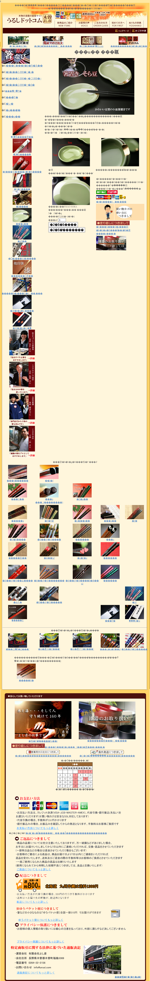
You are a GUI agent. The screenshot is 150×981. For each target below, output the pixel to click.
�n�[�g (82, 556)
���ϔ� (110, 619)
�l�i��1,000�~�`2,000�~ (24, 78)
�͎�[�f (49, 479)
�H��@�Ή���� (49, 538)
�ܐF (134, 601)
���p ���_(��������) (49, 499)
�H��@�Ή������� (49, 579)
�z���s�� (82, 519)
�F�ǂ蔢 (49, 519)
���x (110, 538)
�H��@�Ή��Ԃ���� (17, 579)
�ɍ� (134, 519)
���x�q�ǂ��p (110, 648)
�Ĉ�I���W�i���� (22, 257)
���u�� (22, 222)
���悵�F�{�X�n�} (128, 977)
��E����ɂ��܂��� (111, 201)
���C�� (17, 497)
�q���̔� (13, 110)
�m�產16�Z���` (49, 647)
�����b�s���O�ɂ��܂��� (22, 292)
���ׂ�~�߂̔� (13, 91)
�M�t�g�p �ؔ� (22, 326)
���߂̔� (12, 97)
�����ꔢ (17, 619)
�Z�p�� (82, 497)
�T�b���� (17, 538)
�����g (17, 521)
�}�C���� (22, 187)
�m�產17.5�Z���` (82, 647)
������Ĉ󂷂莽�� (22, 274)
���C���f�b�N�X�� (24, 65)
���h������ (17, 479)
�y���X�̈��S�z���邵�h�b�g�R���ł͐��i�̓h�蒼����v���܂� (113, 229)
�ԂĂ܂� (17, 601)
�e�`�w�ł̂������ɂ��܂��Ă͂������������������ (66, 833)
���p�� (110, 519)
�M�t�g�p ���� (22, 309)
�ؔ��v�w (134, 619)
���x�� (13, 116)
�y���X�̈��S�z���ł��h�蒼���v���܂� (58, 747)
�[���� (22, 205)
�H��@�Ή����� (49, 601)
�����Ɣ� (26, 679)
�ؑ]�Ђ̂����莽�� (22, 135)
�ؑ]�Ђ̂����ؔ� (22, 153)
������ (82, 538)
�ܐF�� (22, 240)
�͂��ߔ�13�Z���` (17, 648)
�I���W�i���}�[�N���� (22, 170)
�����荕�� (17, 556)
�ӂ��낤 (49, 556)
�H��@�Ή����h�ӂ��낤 (82, 581)
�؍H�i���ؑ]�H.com (91, 46)
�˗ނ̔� (9, 103)
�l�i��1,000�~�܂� (20, 72)
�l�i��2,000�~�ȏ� (20, 85)
